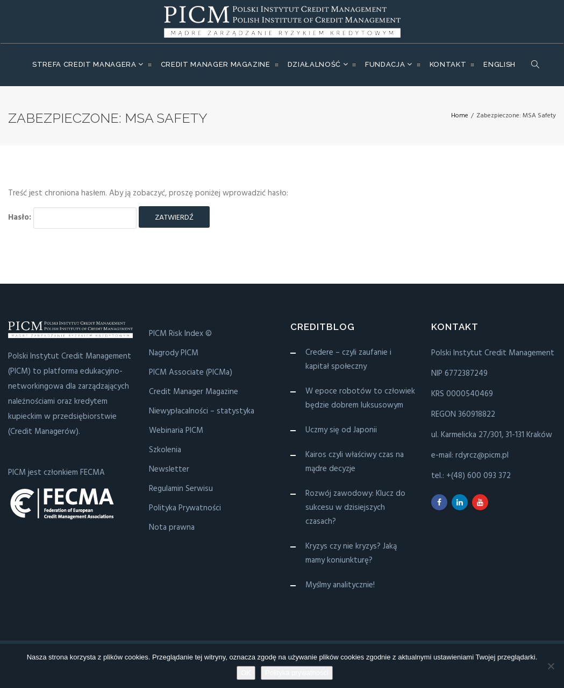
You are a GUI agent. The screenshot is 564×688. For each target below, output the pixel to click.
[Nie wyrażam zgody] (550, 666)
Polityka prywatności (297, 673)
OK (246, 673)
